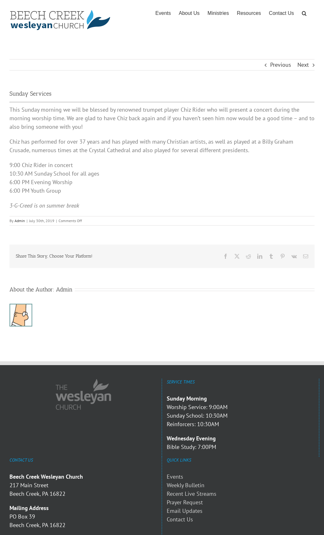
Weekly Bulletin (185, 485)
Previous (280, 64)
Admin (20, 220)
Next (303, 64)
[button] (304, 13)
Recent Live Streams (191, 493)
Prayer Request (185, 502)
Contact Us (180, 519)
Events (175, 476)
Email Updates (184, 510)
